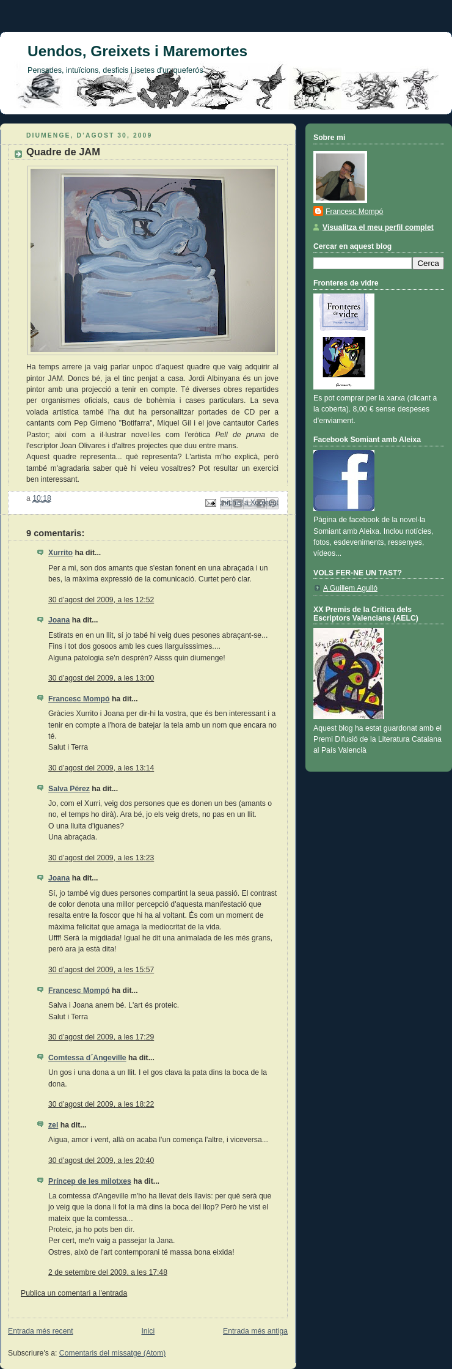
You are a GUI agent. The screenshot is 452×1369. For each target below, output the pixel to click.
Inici (148, 1331)
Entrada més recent (40, 1331)
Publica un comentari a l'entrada (74, 1293)
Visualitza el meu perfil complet (378, 227)
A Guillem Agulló (350, 588)
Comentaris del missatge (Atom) (112, 1353)
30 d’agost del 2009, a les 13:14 (101, 768)
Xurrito (60, 552)
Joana (59, 620)
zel (53, 1125)
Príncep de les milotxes (89, 1181)
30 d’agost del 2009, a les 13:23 (101, 858)
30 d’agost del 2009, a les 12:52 (101, 600)
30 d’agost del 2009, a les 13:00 (101, 678)
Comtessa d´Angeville (87, 1058)
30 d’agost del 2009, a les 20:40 (101, 1160)
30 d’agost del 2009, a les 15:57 (101, 969)
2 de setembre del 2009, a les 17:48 (107, 1272)
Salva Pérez (69, 788)
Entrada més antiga (255, 1331)
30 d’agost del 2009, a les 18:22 (101, 1104)
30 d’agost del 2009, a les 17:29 (101, 1037)
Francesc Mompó (79, 699)
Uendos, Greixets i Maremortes (137, 51)
